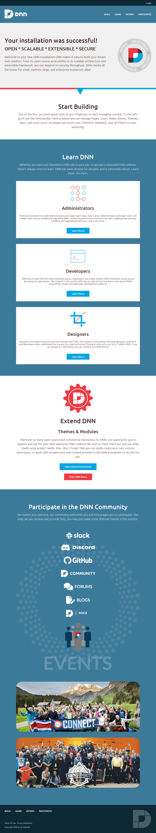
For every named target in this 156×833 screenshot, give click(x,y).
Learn (118, 14)
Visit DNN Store (78, 476)
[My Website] (16, 14)
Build (107, 14)
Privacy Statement (24, 823)
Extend (130, 14)
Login (148, 2)
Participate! (144, 14)
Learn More (78, 230)
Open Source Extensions (78, 466)
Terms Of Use (10, 823)
